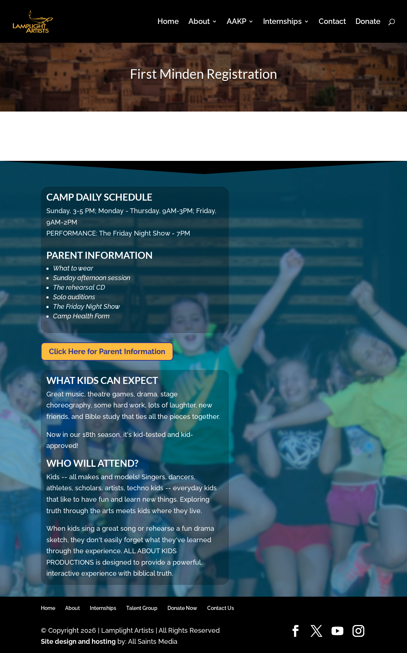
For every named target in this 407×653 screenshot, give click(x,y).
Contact (332, 22)
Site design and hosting (78, 641)
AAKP (236, 22)
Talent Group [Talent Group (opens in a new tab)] (142, 608)
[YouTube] (337, 631)
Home (168, 22)
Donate (368, 22)
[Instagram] (358, 631)
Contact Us (220, 608)
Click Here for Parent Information (107, 351)
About (199, 22)
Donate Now (182, 608)
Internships (282, 22)
